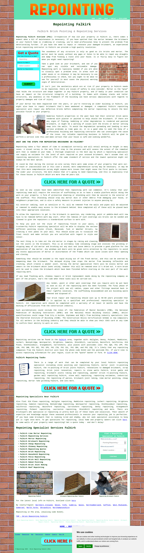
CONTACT (113, 18)
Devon (57, 505)
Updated (47, 534)
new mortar (37, 249)
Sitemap (17, 534)
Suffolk (107, 505)
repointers (113, 249)
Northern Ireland (43, 505)
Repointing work (50, 69)
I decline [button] (88, 546)
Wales (81, 505)
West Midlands (120, 505)
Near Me (61, 534)
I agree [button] (80, 546)
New (32, 534)
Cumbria (72, 505)
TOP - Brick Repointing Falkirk (32, 516)
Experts (54, 534)
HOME (93, 18)
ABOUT (106, 18)
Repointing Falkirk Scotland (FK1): (34, 37)
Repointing (21, 340)
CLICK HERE (112, 353)
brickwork (39, 417)
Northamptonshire (61, 508)
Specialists (39, 534)
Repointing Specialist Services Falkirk (46, 427)
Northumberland (93, 505)
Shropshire (45, 508)
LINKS (100, 18)
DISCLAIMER (123, 18)
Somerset (20, 508)
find (23, 401)
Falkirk (62, 340)
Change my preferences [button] (102, 546)
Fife (64, 505)
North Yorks (32, 508)
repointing (122, 347)
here (125, 420)
